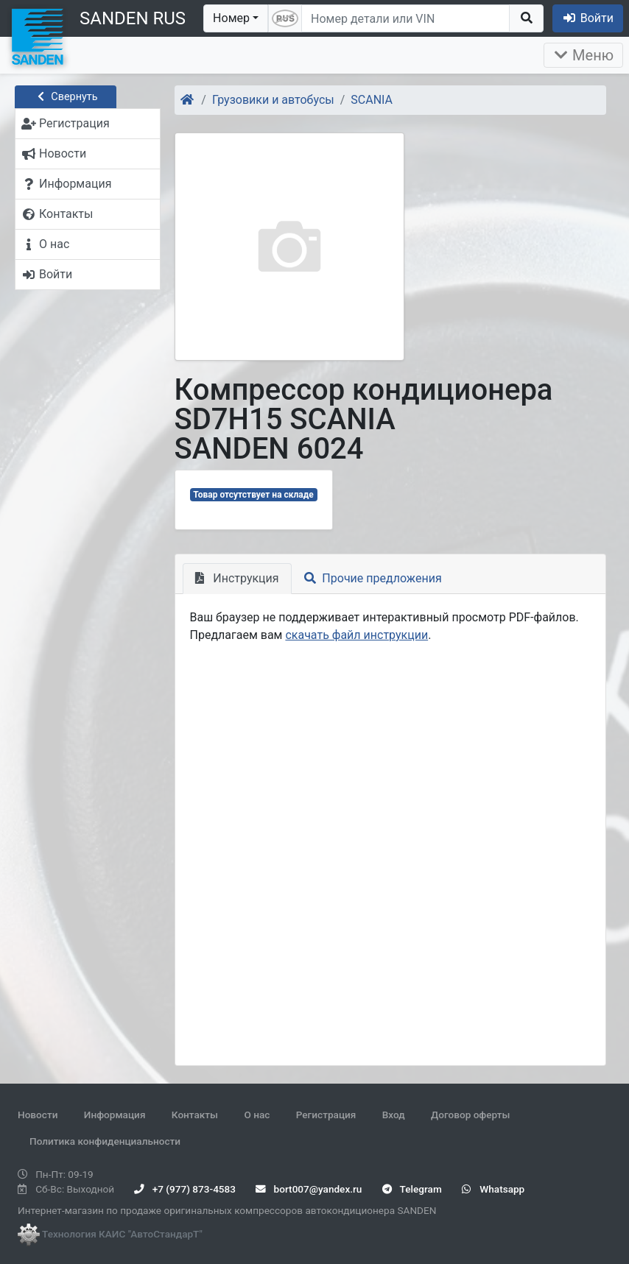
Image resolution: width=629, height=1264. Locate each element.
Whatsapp (493, 1189)
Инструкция (237, 578)
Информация (115, 1114)
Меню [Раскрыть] (583, 55)
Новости (37, 1114)
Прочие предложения (373, 578)
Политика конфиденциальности (104, 1141)
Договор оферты (470, 1114)
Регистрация (326, 1114)
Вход (393, 1114)
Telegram (412, 1189)
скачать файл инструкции (356, 635)
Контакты (195, 1114)
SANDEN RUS (133, 18)
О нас (257, 1114)
